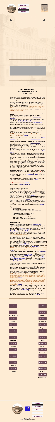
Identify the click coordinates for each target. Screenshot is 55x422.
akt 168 (42, 257)
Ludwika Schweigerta (19, 258)
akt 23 (29, 229)
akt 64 (21, 228)
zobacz (26, 135)
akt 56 (26, 230)
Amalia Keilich (35, 246)
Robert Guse (27, 255)
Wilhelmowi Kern (35, 139)
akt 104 (30, 254)
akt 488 (12, 257)
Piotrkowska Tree (37, 122)
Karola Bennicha (17, 260)
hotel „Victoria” (35, 143)
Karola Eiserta (14, 230)
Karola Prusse (25, 289)
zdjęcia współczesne (25, 184)
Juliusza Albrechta (24, 243)
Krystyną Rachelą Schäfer (25, 120)
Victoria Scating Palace (32, 174)
